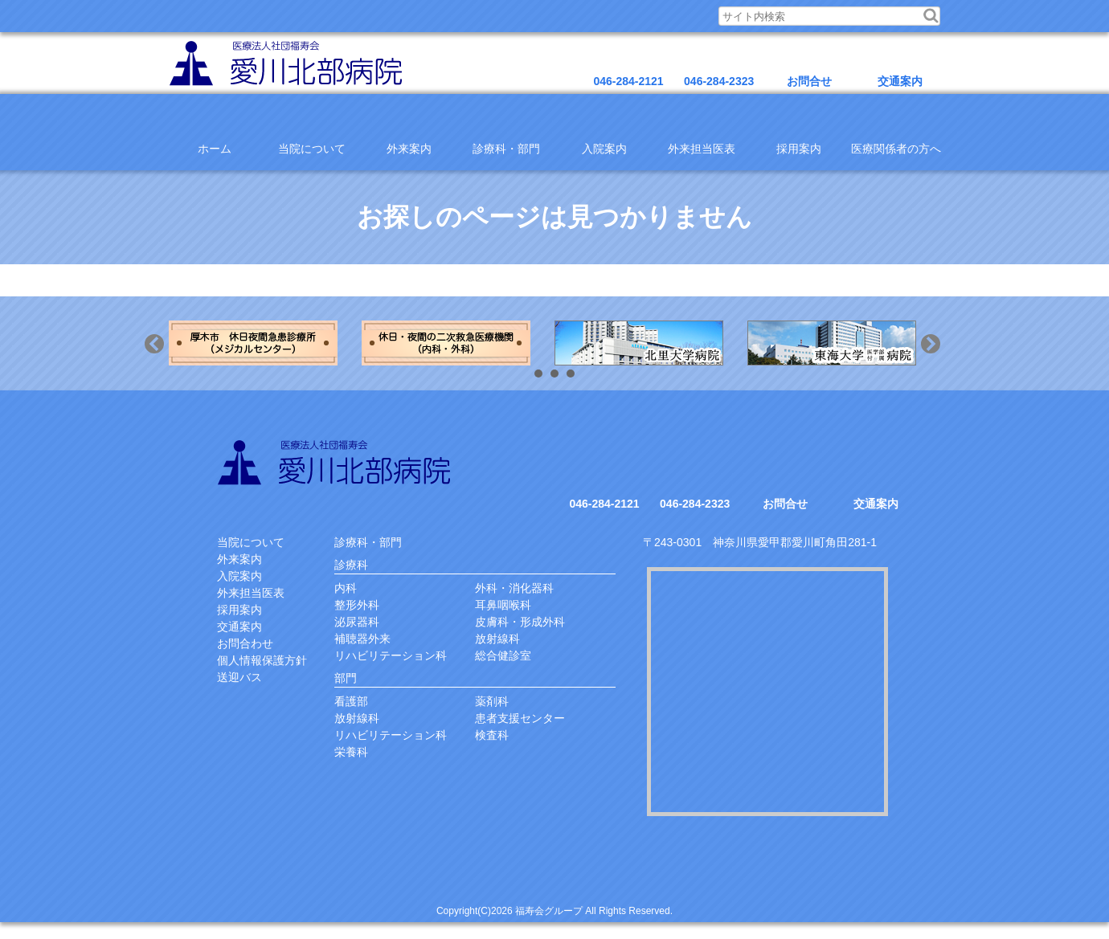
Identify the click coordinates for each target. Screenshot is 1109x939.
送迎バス (239, 677)
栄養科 (351, 751)
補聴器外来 (362, 638)
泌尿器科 (356, 621)
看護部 (351, 701)
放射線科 (497, 638)
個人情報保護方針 (262, 660)
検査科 (492, 735)
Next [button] (946, 360)
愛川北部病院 (336, 462)
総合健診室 (503, 655)
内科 (345, 588)
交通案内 (239, 626)
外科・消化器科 (514, 588)
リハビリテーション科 (390, 655)
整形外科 (356, 604)
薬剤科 (492, 701)
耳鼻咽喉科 (503, 604)
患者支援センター (520, 718)
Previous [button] (170, 360)
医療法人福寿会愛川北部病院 (288, 63)
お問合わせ (245, 643)
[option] (265, 342)
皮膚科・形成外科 (520, 621)
